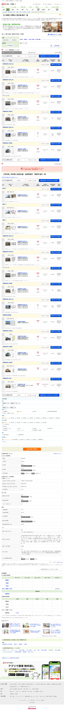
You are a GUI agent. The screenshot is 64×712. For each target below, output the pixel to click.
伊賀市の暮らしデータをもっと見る (50, 569)
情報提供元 (49, 684)
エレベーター (21, 430)
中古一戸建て (29, 650)
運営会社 (42, 700)
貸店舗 (20, 411)
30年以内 (58, 418)
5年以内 (24, 418)
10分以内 (31, 422)
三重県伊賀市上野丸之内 (7, 63)
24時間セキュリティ (8, 428)
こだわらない (7, 439)
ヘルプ (28, 700)
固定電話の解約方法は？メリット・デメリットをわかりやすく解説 (35, 625)
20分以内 (44, 422)
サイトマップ (38, 700)
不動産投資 (37, 691)
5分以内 (18, 422)
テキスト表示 (11, 52)
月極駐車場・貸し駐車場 (7, 644)
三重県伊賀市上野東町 (7, 143)
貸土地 (35, 411)
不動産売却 (12, 693)
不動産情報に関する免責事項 (56, 684)
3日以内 (28, 439)
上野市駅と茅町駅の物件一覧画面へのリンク (10, 177)
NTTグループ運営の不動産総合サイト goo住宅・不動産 (12, 0)
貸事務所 (5, 411)
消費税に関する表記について (25, 686)
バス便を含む (6, 424)
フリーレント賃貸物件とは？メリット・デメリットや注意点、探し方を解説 (55, 631)
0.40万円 (17, 612)
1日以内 (21, 439)
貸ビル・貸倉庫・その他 (9, 413)
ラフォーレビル (5, 95)
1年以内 (12, 418)
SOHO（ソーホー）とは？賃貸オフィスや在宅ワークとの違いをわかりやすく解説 (15, 625)
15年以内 (38, 418)
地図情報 (55, 696)
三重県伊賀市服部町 (6, 315)
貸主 (19, 403)
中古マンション (18, 691)
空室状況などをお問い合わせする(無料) (49, 159)
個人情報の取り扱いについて (15, 686)
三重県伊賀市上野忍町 (7, 111)
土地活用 (16, 693)
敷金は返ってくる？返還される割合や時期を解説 (35, 631)
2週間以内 (41, 439)
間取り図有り (6, 434)
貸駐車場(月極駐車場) (52, 411)
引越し (13, 696)
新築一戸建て (22, 650)
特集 (11, 696)
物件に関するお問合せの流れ (41, 684)
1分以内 (12, 422)
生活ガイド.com (59, 562)
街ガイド (37, 696)
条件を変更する (10, 45)
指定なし (6, 418)
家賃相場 (24, 651)
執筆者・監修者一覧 (49, 696)
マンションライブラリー (8, 651)
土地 (35, 650)
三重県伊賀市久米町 (6, 378)
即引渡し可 (50, 428)
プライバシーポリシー (23, 700)
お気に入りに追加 (32, 56)
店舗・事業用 (44, 650)
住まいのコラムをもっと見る (49, 635)
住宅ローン (42, 691)
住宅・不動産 (57, 650)
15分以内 (38, 422)
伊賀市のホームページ (57, 453)
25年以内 (51, 418)
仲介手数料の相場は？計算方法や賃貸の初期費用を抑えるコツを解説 (15, 631)
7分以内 (24, 422)
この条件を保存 (56, 45)
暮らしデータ (31, 651)
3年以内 (18, 418)
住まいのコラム (42, 696)
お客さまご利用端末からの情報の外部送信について (26, 684)
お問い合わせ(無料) (56, 64)
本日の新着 (15, 439)
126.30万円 (57, 588)
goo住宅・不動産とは (13, 684)
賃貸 (38, 650)
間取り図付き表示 (32, 52)
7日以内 (34, 439)
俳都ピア (4, 188)
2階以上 (35, 428)
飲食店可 (5, 430)
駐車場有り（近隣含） (38, 430)
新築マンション (12, 691)
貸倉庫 (25, 644)
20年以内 (44, 418)
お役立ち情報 (3, 696)
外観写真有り (21, 434)
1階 (19, 428)
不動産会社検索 (18, 651)
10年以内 (31, 418)
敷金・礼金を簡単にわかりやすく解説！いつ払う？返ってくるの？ (55, 625)
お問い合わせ (33, 700)
